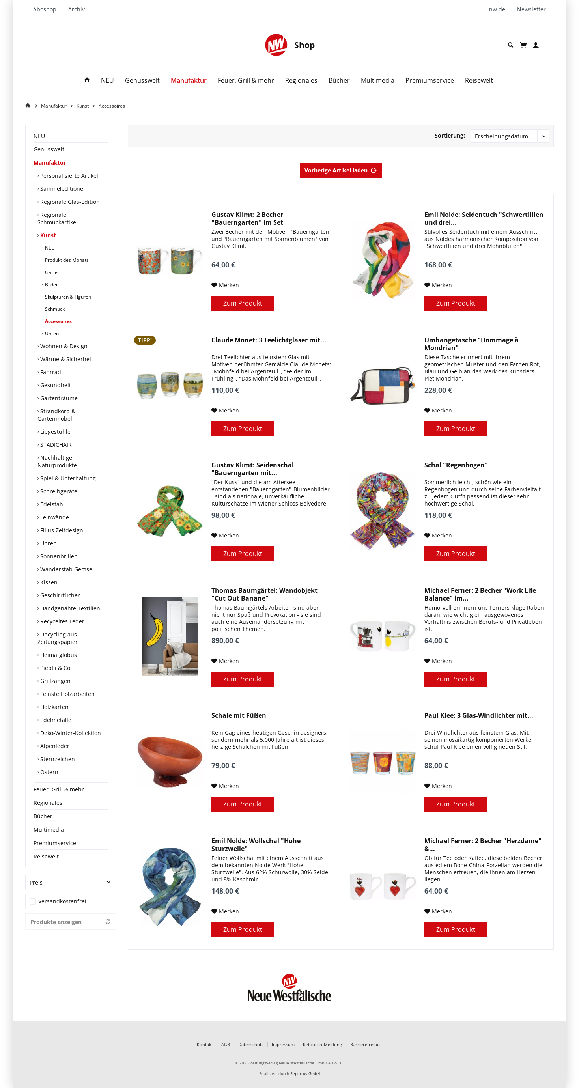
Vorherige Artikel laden (340, 169)
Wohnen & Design (63, 346)
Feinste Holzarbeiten (67, 694)
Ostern (48, 772)
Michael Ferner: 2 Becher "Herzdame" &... (483, 845)
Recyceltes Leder (61, 621)
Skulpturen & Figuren (67, 296)
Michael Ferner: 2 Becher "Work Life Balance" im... (480, 594)
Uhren (51, 333)
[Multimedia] (377, 81)
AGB (225, 1044)
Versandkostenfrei (62, 901)
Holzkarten (54, 707)
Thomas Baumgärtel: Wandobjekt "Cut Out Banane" (264, 594)
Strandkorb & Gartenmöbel (56, 414)
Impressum (283, 1044)
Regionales (48, 802)
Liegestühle (55, 431)
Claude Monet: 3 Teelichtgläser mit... (268, 340)
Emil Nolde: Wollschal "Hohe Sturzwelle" (256, 845)
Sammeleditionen (63, 188)
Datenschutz (250, 1044)
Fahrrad (50, 372)
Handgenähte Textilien (69, 608)
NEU (39, 136)
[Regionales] (301, 81)
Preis (36, 882)
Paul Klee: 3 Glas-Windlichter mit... (478, 715)
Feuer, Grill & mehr (59, 789)
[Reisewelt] (479, 81)
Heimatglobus (58, 655)
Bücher (43, 816)
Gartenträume (58, 398)
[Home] (29, 105)
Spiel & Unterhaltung (67, 478)
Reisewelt (46, 856)
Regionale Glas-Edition (69, 201)
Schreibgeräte (58, 491)
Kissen (48, 582)
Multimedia (49, 829)
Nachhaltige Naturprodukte (57, 461)
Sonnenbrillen (58, 556)
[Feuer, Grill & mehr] (246, 81)
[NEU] (107, 81)
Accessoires (58, 321)
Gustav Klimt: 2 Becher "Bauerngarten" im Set (247, 218)
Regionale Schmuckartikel (57, 218)
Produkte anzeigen (70, 922)
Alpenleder (54, 746)
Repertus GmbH (305, 1073)
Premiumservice (55, 843)
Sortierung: (450, 135)
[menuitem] (47, 9)
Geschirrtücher (59, 595)
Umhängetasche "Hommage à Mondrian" (471, 344)
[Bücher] (339, 81)
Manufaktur (50, 162)
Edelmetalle (55, 720)
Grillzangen (55, 681)
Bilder (51, 284)
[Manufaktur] (188, 81)
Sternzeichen (57, 759)
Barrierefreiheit (366, 1044)
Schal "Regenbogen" (456, 465)
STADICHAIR (55, 444)
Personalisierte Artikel (68, 175)
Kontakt (205, 1044)
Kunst (47, 235)
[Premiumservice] (429, 81)
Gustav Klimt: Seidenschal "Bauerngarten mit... (252, 469)
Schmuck (54, 309)
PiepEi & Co (54, 668)
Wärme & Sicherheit (66, 359)
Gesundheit (55, 385)
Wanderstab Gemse (65, 569)
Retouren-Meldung (322, 1044)
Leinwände (54, 517)
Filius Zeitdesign (61, 530)
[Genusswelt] (142, 81)
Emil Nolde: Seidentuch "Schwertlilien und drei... (484, 218)
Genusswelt (49, 149)
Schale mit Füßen (238, 715)
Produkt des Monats (66, 260)
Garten (52, 272)
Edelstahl (52, 504)
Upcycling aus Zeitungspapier (57, 638)
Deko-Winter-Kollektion (70, 733)
